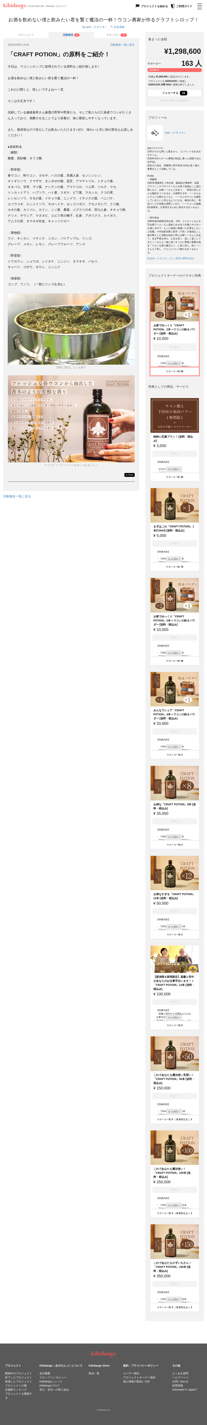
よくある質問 (180, 1373)
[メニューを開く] (199, 6)
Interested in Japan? (184, 1389)
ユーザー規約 (131, 1373)
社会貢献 (119, 26)
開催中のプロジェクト (18, 1373)
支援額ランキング (16, 1389)
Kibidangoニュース (50, 1381)
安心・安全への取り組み (54, 1389)
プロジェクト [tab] (26, 34)
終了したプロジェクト (18, 1377)
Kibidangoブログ (49, 1385)
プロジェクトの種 (16, 1385)
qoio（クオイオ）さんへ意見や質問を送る (170, 258)
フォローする (174, 93)
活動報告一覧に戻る (122, 44)
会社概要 (44, 1373)
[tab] (71, 35)
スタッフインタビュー (53, 1377)
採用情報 (177, 1385)
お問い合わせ (180, 1381)
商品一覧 (94, 1373)
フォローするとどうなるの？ (175, 100)
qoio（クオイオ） (96, 26)
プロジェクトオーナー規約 (139, 1377)
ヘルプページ (180, 1377)
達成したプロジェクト (18, 1381)
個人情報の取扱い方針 (136, 1381)
